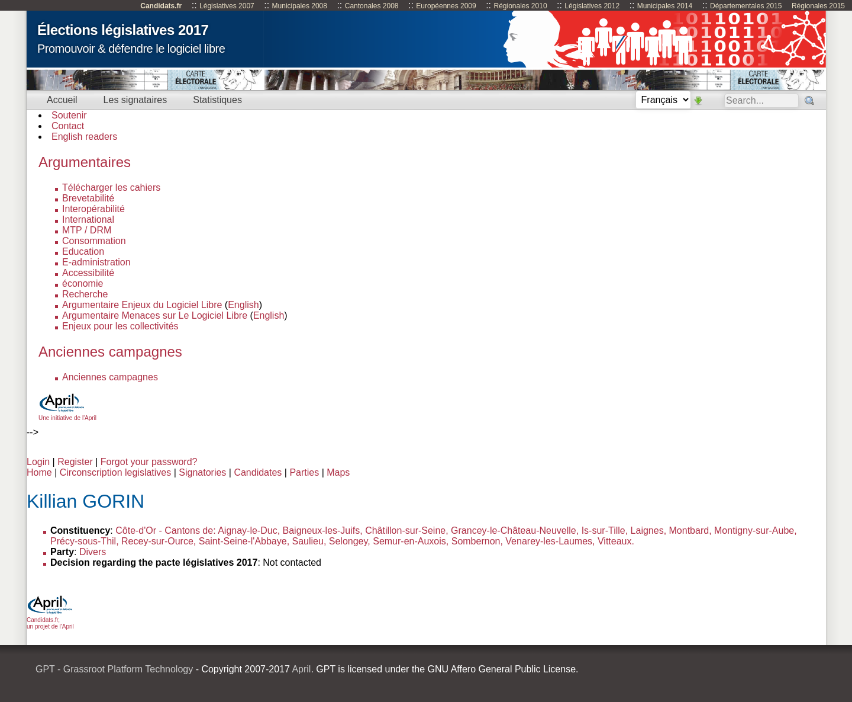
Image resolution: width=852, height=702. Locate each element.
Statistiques (217, 100)
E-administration (96, 262)
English (243, 305)
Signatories (202, 472)
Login (38, 462)
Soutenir (69, 115)
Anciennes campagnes (110, 377)
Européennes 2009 (446, 6)
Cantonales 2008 (372, 6)
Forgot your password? (149, 462)
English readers (84, 137)
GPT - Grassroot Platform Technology (114, 669)
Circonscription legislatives (116, 472)
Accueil (62, 100)
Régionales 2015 (818, 6)
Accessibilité (88, 273)
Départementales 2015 (746, 6)
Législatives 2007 (226, 6)
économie (82, 283)
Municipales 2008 (299, 6)
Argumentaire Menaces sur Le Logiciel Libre (154, 315)
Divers (92, 552)
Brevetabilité (88, 198)
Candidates (258, 472)
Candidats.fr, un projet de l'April (50, 620)
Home (39, 472)
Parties (304, 472)
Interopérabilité (93, 209)
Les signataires (135, 100)
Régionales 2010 (520, 6)
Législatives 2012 (591, 6)
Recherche (85, 294)
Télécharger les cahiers (111, 187)
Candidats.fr (161, 6)
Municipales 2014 (664, 6)
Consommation (94, 241)
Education (83, 251)
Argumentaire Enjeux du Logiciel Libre (142, 305)
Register (75, 462)
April (301, 669)
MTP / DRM (86, 230)
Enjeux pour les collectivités (120, 326)
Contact (67, 126)
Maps (338, 472)
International (88, 219)
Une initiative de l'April (67, 414)
